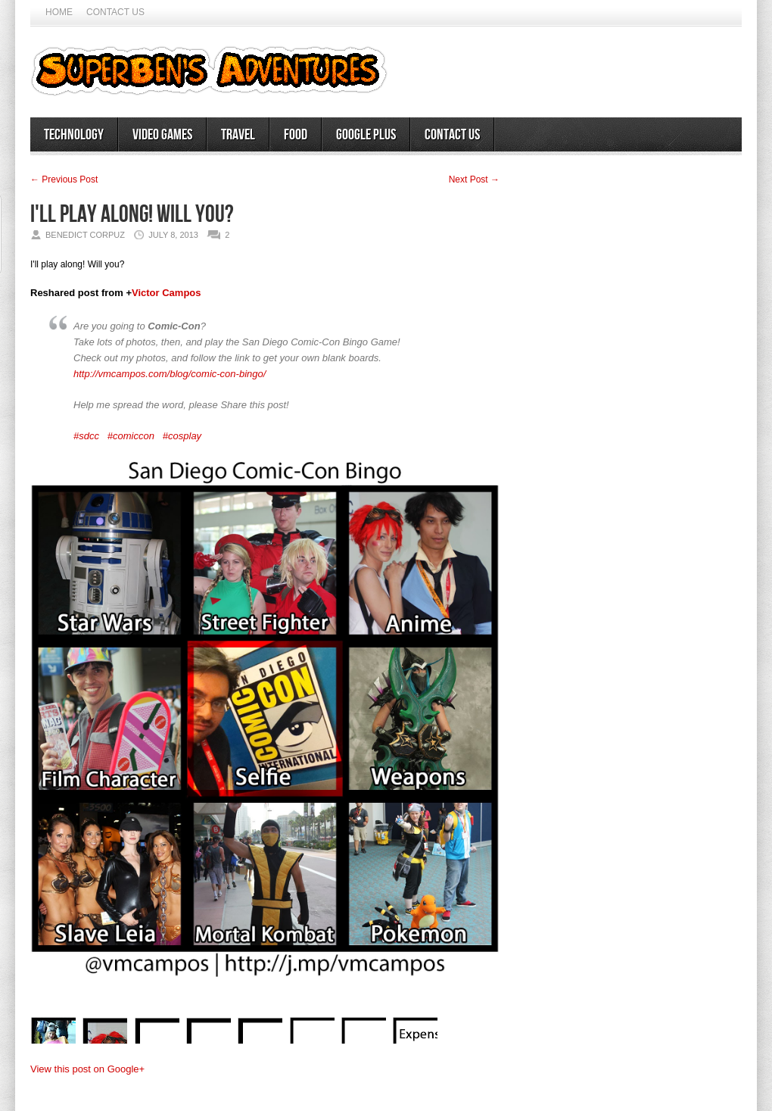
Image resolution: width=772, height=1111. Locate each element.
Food (295, 135)
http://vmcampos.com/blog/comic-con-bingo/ (169, 373)
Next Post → (474, 179)
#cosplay (182, 436)
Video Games (162, 135)
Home (59, 12)
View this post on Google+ (87, 1069)
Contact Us (115, 12)
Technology (74, 135)
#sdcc (86, 436)
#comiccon (130, 436)
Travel (238, 135)
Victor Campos (166, 292)
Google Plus (366, 135)
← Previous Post (64, 179)
